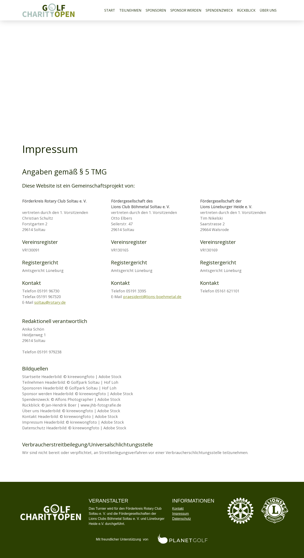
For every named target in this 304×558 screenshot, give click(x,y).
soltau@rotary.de (50, 302)
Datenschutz (181, 518)
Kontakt (177, 508)
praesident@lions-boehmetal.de (152, 296)
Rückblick (246, 10)
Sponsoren (156, 10)
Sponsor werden (185, 10)
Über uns (268, 10)
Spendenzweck (219, 10)
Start (109, 10)
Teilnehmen (130, 10)
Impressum (180, 513)
